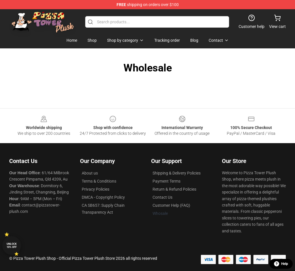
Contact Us (162, 197)
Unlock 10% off (12, 245)
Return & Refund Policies (174, 189)
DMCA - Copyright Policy (103, 197)
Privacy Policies (95, 189)
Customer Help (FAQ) (171, 205)
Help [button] (281, 263)
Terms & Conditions (99, 181)
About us (90, 173)
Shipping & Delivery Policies (177, 173)
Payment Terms (166, 181)
